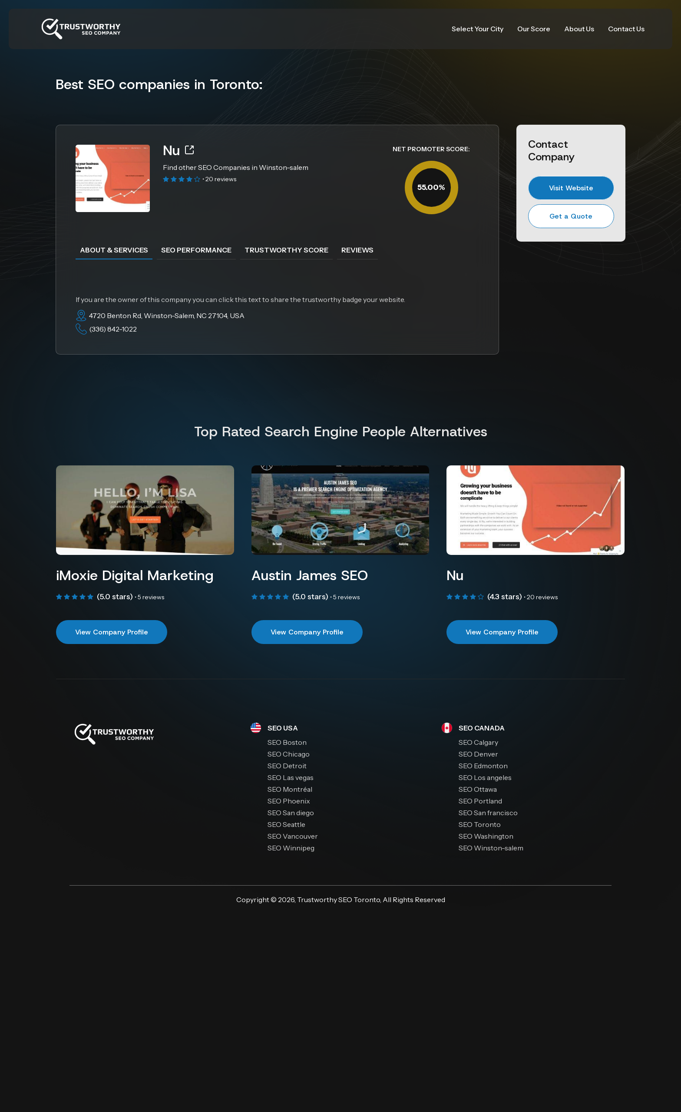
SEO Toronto (359, 899)
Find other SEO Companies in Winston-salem (235, 167)
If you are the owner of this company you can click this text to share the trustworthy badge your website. (240, 299)
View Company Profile (111, 632)
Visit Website (571, 188)
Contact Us (626, 28)
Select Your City (477, 28)
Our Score (533, 28)
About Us (579, 28)
